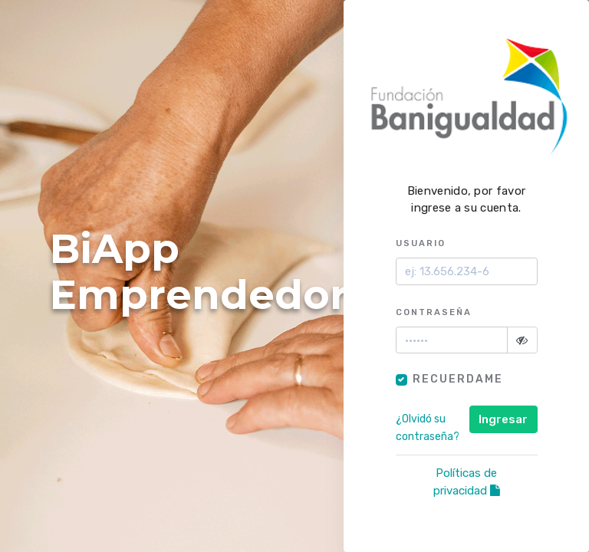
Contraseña (434, 312)
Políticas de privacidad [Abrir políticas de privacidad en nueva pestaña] (466, 482)
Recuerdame (458, 379)
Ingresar (503, 419)
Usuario (421, 243)
